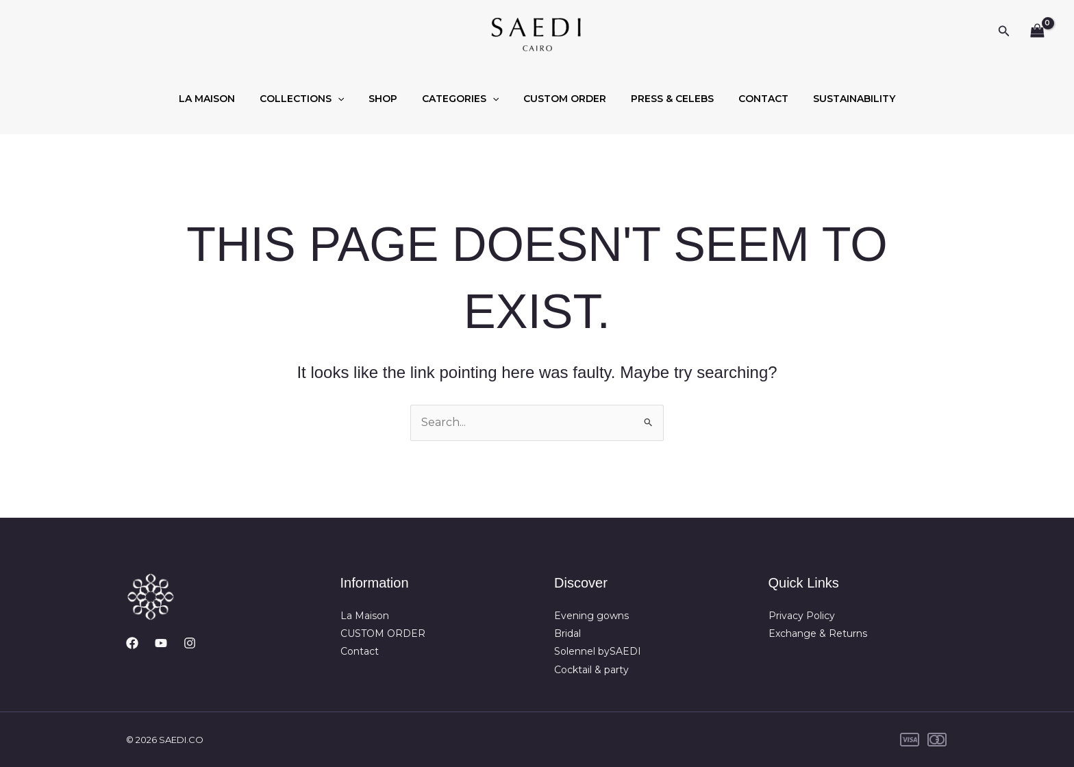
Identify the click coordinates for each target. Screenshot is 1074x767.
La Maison (364, 615)
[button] (1004, 31)
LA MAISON (226, 98)
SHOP (391, 98)
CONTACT (750, 98)
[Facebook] (132, 643)
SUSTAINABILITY (835, 98)
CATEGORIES (463, 98)
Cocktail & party (591, 670)
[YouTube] (161, 643)
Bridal (567, 633)
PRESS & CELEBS (664, 98)
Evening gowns (591, 615)
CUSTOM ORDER (562, 98)
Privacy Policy (802, 615)
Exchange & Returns (818, 633)
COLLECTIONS (315, 98)
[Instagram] (190, 643)
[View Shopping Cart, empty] (1037, 31)
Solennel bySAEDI (597, 651)
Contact (359, 651)
